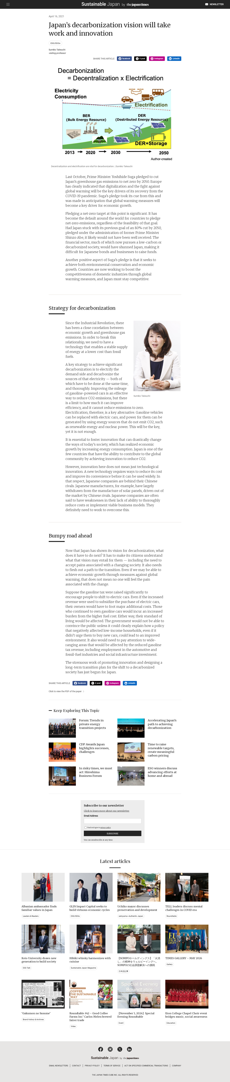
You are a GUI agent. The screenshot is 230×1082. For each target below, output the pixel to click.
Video (73, 1026)
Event (121, 1023)
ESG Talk (26, 968)
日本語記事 (123, 971)
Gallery (169, 964)
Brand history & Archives (33, 1019)
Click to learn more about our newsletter (106, 810)
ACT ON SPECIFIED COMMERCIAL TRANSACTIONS (146, 1066)
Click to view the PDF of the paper (65, 691)
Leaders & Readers (30, 916)
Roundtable (171, 916)
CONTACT (76, 1066)
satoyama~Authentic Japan (131, 916)
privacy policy (105, 828)
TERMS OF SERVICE (111, 1066)
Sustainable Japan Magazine (83, 968)
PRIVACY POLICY (92, 1066)
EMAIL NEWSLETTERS (58, 1066)
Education (171, 1023)
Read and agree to (97, 828)
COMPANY (176, 1066)
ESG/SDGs (55, 43)
